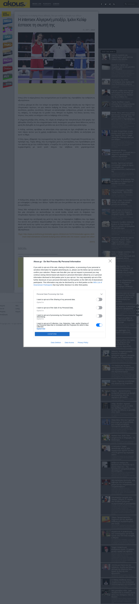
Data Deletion (56, 342)
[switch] (99, 299)
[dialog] (69, 302)
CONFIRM (52, 334)
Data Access (69, 342)
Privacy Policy (83, 342)
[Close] (111, 261)
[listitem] (69, 294)
